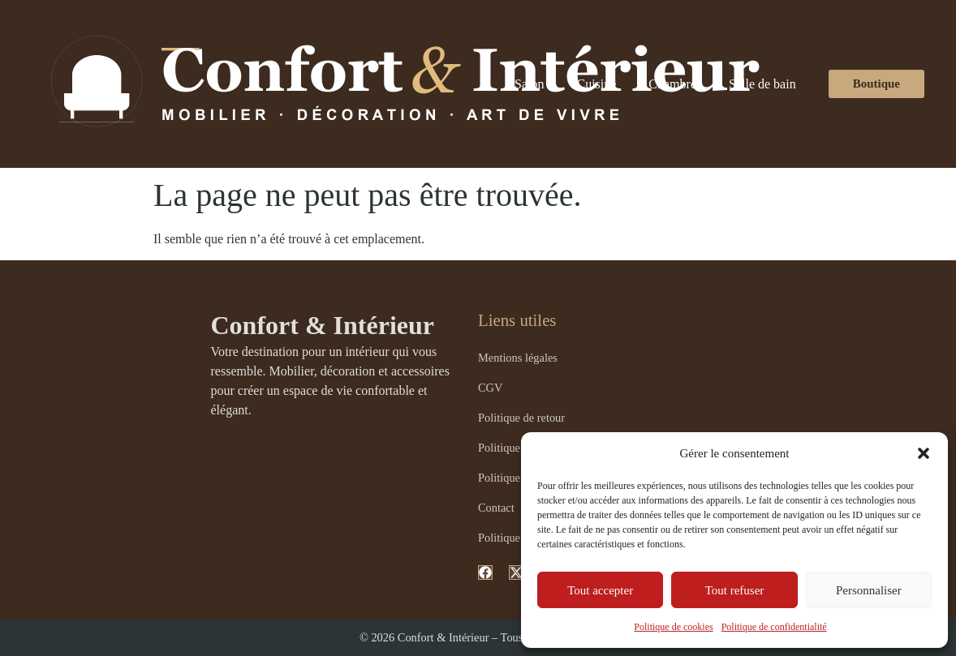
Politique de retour (521, 417)
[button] (923, 453)
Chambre (672, 84)
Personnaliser (869, 590)
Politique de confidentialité (774, 626)
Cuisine (596, 84)
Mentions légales (518, 357)
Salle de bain (762, 84)
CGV (490, 387)
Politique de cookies (673, 626)
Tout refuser (734, 590)
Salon (529, 84)
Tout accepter (600, 590)
